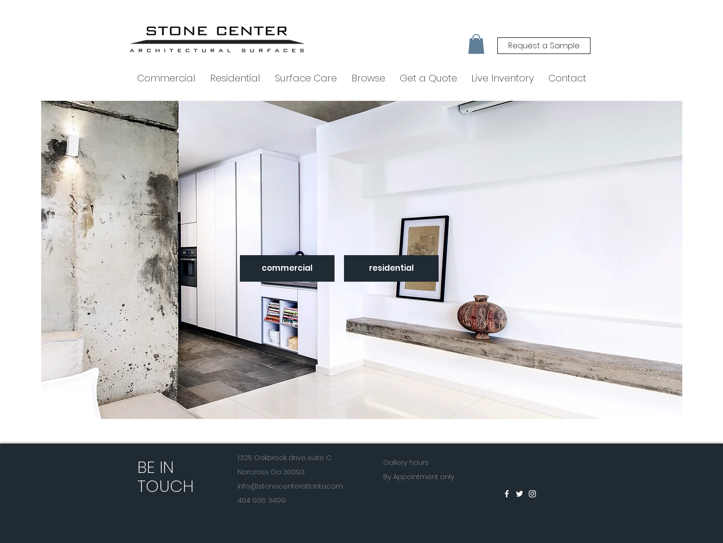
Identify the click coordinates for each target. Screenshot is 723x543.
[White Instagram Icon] (532, 493)
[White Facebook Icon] (506, 493)
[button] (476, 44)
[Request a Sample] (544, 45)
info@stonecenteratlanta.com (290, 486)
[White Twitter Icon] (519, 493)
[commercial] (287, 268)
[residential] (391, 268)
